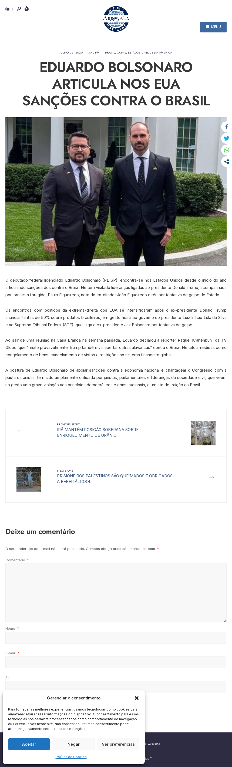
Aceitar (29, 744)
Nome (12, 628)
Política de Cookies (71, 757)
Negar (74, 744)
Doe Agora (150, 744)
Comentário (17, 560)
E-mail (12, 653)
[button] (136, 698)
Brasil (110, 52)
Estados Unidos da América (150, 52)
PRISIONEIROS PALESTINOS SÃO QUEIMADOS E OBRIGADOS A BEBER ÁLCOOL (115, 476)
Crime (121, 52)
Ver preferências (118, 744)
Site (8, 677)
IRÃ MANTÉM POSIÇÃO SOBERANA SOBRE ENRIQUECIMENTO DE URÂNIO (98, 430)
